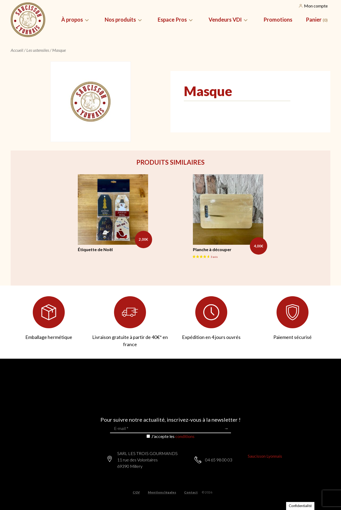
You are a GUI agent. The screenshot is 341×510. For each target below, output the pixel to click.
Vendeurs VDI (225, 19)
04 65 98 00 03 (218, 459)
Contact (191, 492)
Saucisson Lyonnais (265, 455)
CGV (136, 492)
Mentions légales (162, 492)
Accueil (17, 50)
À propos (72, 19)
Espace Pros (172, 19)
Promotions (277, 19)
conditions (184, 436)
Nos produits (120, 19)
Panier (317, 19)
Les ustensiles (37, 50)
